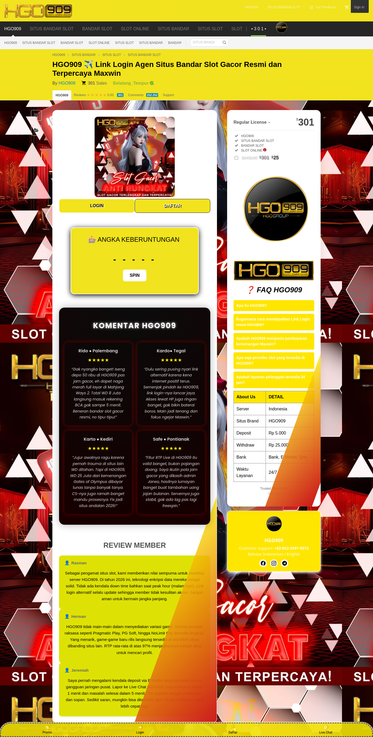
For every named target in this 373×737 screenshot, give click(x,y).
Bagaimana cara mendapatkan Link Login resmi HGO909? (273, 322)
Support (168, 95)
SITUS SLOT (124, 43)
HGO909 (10, 43)
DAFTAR (172, 205)
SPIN (134, 275)
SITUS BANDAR (151, 43)
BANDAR (174, 43)
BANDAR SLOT (72, 43)
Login (140, 729)
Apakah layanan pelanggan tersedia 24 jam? (270, 380)
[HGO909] (263, 563)
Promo (47, 729)
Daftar (232, 729)
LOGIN (97, 205)
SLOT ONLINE (99, 43)
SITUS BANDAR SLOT (38, 43)
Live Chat (325, 729)
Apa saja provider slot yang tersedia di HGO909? (270, 360)
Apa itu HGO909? (251, 305)
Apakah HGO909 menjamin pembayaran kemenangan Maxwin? (271, 341)
